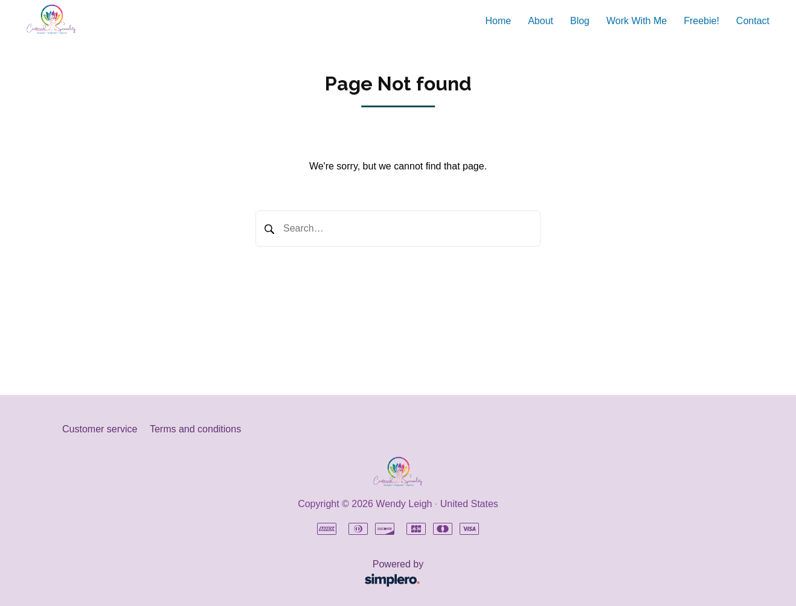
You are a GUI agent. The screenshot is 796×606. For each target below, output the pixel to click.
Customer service (99, 429)
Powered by (246, 574)
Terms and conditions (195, 429)
